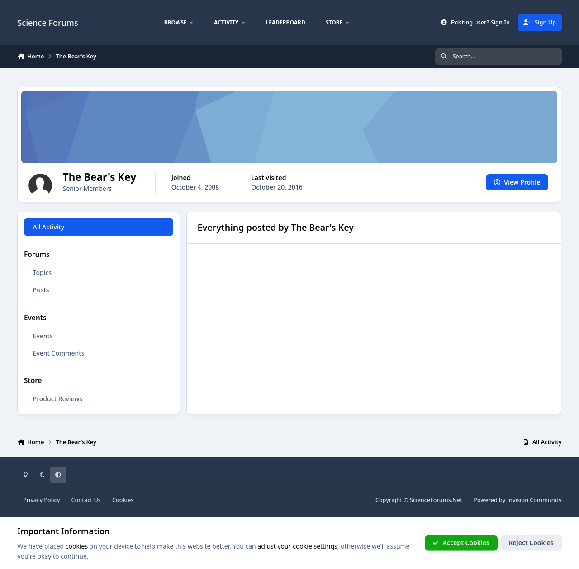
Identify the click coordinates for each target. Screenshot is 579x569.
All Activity (48, 227)
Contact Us (86, 500)
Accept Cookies (460, 542)
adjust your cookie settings (297, 546)
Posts (41, 289)
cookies (77, 546)
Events (43, 336)
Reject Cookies (531, 542)
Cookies (122, 500)
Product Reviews (58, 398)
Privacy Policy (41, 500)
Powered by (517, 500)
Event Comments (59, 353)
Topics (42, 272)
